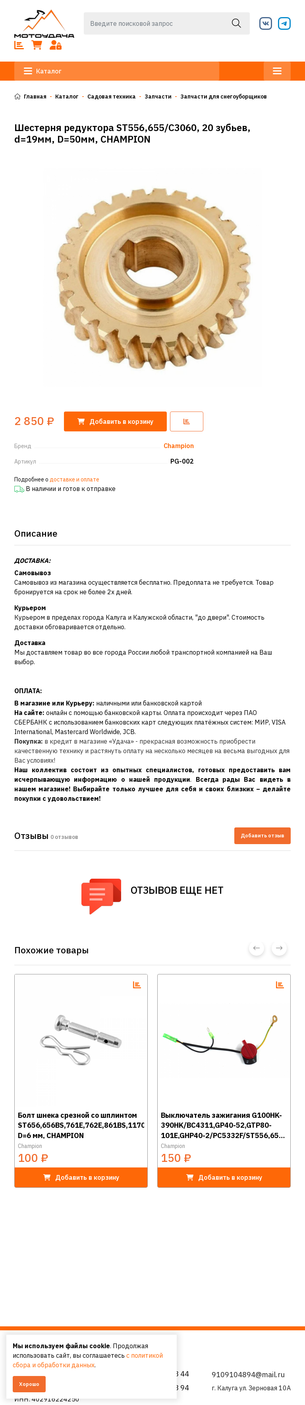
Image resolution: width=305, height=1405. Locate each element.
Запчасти (158, 96)
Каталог (43, 71)
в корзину (81, 1177)
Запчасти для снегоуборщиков (223, 96)
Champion (30, 1146)
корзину (115, 421)
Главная (30, 96)
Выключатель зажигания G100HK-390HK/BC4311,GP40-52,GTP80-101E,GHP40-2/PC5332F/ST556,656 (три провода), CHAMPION (222, 1125)
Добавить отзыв (262, 835)
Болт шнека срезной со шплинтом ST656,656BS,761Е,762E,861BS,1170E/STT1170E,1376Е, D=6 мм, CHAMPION (81, 1125)
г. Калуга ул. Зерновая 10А (251, 1388)
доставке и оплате (74, 479)
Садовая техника (111, 96)
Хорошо (29, 1384)
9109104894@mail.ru (248, 1374)
